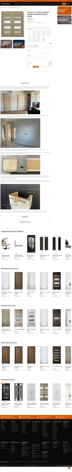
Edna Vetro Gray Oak (57, 329)
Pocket (42, 35)
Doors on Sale (55, 290)
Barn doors (54, 425)
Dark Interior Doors (35, 422)
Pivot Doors (54, 436)
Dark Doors (13, 443)
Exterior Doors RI (44, 444)
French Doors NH (44, 457)
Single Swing (33, 35)
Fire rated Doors (55, 433)
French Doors (23, 422)
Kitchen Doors (44, 431)
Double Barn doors (55, 426)
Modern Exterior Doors (14, 427)
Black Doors (13, 447)
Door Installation (49, 0)
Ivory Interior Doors (35, 425)
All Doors (31, 3)
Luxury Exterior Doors (14, 426)
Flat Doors (23, 431)
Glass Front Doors (24, 445)
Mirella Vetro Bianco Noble (31, 330)
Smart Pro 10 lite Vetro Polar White (7, 293)
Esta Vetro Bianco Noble (31, 293)
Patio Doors (2, 444)
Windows (27, 3)
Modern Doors (24, 427)
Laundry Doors (44, 432)
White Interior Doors (35, 427)
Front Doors (2, 447)
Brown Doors (13, 449)
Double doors (34, 452)
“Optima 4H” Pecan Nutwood (18, 293)
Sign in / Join (69, 0)
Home (1, 7)
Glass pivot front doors (66, 444)
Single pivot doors (65, 443)
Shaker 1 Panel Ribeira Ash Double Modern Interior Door (32, 404)
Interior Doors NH (65, 427)
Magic (28, 41)
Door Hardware (3, 427)
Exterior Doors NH (45, 448)
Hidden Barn (54, 432)
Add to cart (36, 66)
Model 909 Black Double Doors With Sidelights (19, 404)
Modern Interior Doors (19, 290)
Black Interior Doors (35, 426)
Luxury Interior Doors (14, 425)
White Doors (13, 448)
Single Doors (23, 444)
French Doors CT (44, 455)
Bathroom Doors (44, 422)
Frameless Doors (55, 437)
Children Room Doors (45, 436)
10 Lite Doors (4, 290)
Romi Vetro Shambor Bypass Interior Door (44, 404)
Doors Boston (55, 443)
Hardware (41, 3)
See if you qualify (43, 22)
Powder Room (5, 7)
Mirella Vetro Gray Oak (57, 293)
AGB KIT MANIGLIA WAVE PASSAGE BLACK (44, 256)
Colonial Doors (24, 426)
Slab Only (28, 35)
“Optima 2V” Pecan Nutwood (18, 367)
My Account (63, 0)
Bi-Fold (42, 41)
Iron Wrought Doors (4, 448)
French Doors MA (44, 456)
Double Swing (38, 35)
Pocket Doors (55, 427)
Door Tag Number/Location (32, 45)
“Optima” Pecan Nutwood (30, 367)
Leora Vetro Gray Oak (57, 366)
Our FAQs (2, 425)
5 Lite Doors (42, 290)
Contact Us (49, 3)
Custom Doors (36, 3)
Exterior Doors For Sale (14, 431)
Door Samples (3, 426)
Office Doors (44, 426)
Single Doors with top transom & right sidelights (26, 453)
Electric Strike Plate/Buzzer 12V (30, 256)
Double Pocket (48, 35)
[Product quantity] (30, 67)
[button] (23, 12)
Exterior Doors (22, 3)
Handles (3, 253)
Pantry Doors (44, 427)
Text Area (28, 50)
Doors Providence (55, 444)
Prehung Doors (55, 438)
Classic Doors (23, 425)
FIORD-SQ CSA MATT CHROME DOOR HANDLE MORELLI (19, 256)
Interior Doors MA (65, 426)
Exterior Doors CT (45, 445)
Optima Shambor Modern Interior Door (6, 330)
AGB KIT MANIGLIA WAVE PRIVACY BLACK (57, 256)
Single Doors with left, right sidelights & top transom (36, 445)
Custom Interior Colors (35, 431)
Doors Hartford (55, 447)
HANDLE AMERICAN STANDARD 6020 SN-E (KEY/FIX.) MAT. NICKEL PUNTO (6, 256)
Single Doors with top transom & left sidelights (26, 451)
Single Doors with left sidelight (26, 448)
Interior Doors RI (65, 423)
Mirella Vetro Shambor (19, 329)
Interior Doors (17, 3)
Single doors (54, 422)
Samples (44, 3)
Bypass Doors (55, 431)
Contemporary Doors (25, 432)
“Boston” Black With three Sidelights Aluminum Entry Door (6, 404)
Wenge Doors (13, 450)
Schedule (64, 3)
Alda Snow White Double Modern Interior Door (56, 404)
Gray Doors (12, 444)
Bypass (37, 41)
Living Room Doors (45, 433)
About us (52, 3)
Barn (32, 41)
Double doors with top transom (36, 455)
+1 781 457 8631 (58, 3)
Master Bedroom (44, 425)
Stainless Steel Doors (4, 443)
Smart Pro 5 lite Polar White (45, 293)
